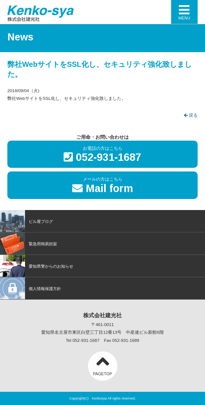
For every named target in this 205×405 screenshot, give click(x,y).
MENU (184, 12)
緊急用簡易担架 (28, 243)
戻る (191, 115)
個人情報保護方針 (30, 288)
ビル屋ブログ (26, 221)
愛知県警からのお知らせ (36, 266)
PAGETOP (102, 363)
